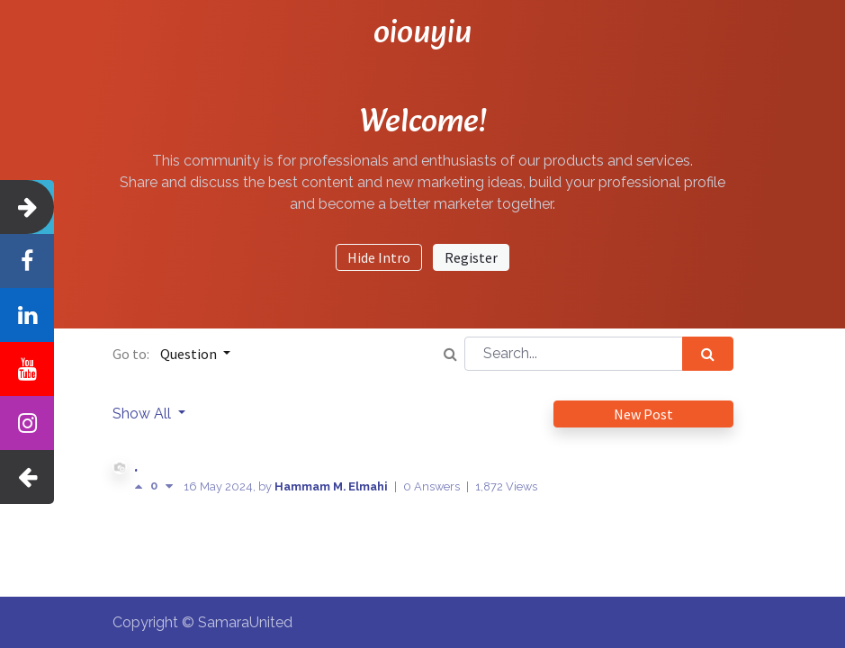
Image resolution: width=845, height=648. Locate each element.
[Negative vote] (169, 486)
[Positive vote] (142, 486)
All (164, 413)
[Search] (707, 354)
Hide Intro (378, 257)
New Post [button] (643, 414)
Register (471, 257)
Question (190, 354)
